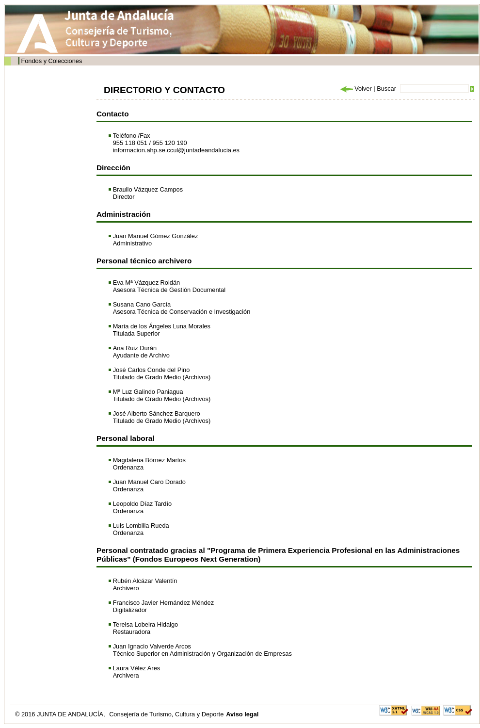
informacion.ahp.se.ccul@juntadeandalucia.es (176, 150)
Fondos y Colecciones (51, 61)
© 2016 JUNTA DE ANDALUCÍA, (61, 714)
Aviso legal (242, 714)
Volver (355, 88)
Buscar (386, 88)
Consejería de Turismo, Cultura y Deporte (166, 714)
